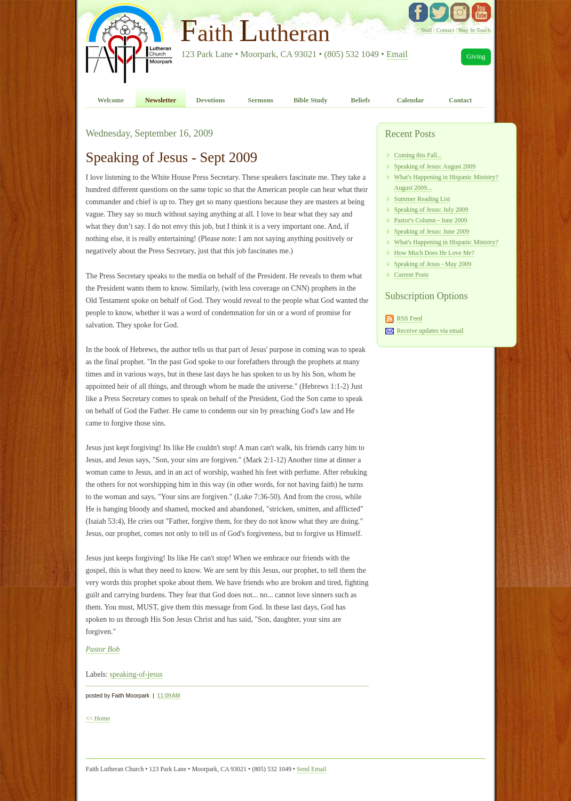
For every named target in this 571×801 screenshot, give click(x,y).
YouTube (481, 12)
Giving (476, 56)
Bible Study (311, 100)
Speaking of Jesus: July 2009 (431, 209)
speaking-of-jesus (135, 674)
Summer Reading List (422, 199)
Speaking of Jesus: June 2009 (432, 231)
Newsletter (160, 100)
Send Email (311, 769)
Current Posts (411, 274)
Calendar (410, 100)
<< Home (98, 718)
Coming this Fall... (418, 155)
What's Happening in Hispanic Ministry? (446, 242)
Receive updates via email (429, 330)
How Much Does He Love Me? (434, 253)
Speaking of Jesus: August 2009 (435, 166)
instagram (460, 12)
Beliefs (360, 100)
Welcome (110, 100)
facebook (418, 12)
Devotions (210, 100)
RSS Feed (409, 318)
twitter (439, 12)
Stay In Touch (474, 30)
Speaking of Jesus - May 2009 (432, 264)
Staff (426, 30)
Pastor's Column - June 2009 (430, 220)
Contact (445, 30)
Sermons (260, 100)
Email (397, 54)
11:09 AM (168, 695)
